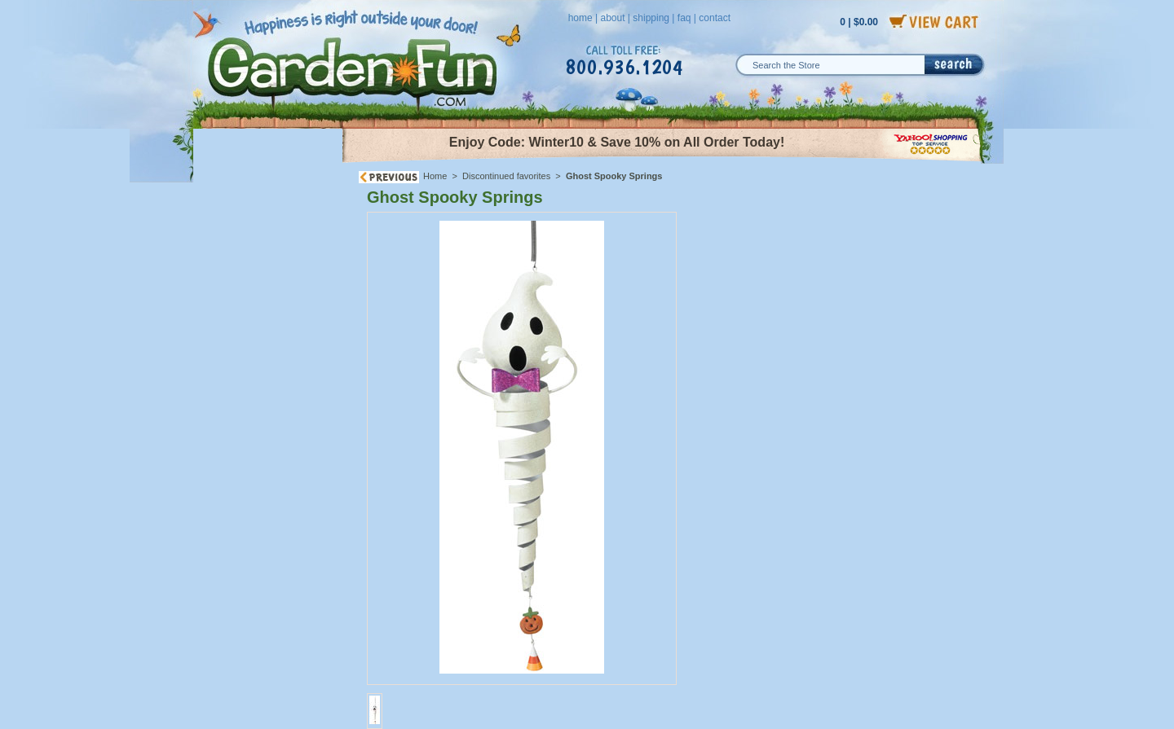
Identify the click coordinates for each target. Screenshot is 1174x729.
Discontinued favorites (506, 176)
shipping (651, 18)
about (612, 18)
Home (435, 176)
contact (714, 18)
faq (684, 18)
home (580, 18)
